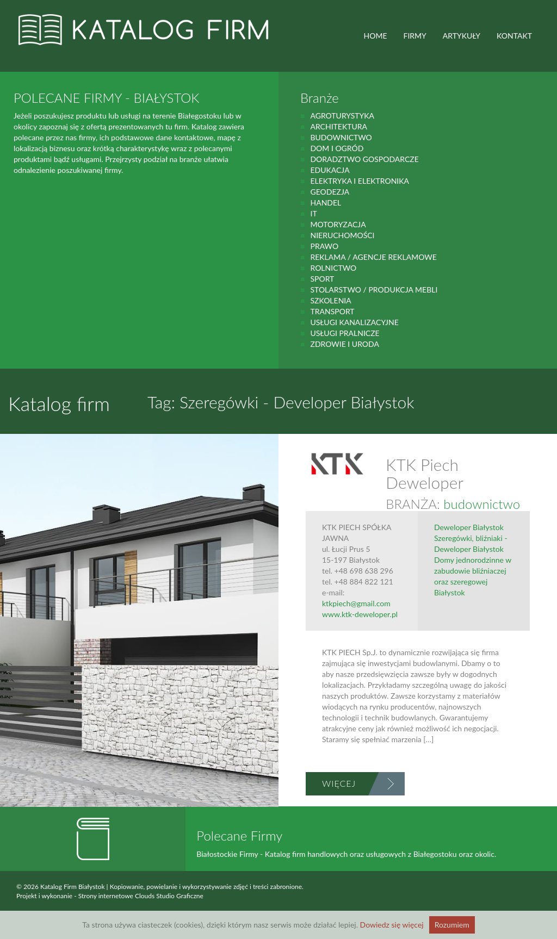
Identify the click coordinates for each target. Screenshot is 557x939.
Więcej (339, 783)
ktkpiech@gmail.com (356, 603)
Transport (332, 311)
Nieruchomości (342, 235)
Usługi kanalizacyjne (354, 322)
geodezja (329, 191)
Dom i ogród (336, 148)
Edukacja (329, 170)
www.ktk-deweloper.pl (360, 614)
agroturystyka (342, 115)
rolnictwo (333, 267)
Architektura (338, 126)
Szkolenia (330, 300)
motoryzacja (338, 224)
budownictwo (341, 137)
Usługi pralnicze (344, 333)
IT (313, 213)
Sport (322, 278)
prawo (324, 246)
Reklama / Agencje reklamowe (373, 257)
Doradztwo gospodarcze (364, 159)
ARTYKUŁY (461, 35)
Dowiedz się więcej (392, 924)
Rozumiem (452, 924)
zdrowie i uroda (344, 344)
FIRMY (415, 35)
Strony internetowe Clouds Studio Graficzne (140, 896)
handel (325, 202)
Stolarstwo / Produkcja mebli (373, 289)
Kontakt (514, 35)
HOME (375, 35)
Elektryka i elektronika (359, 180)
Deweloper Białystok (469, 527)
